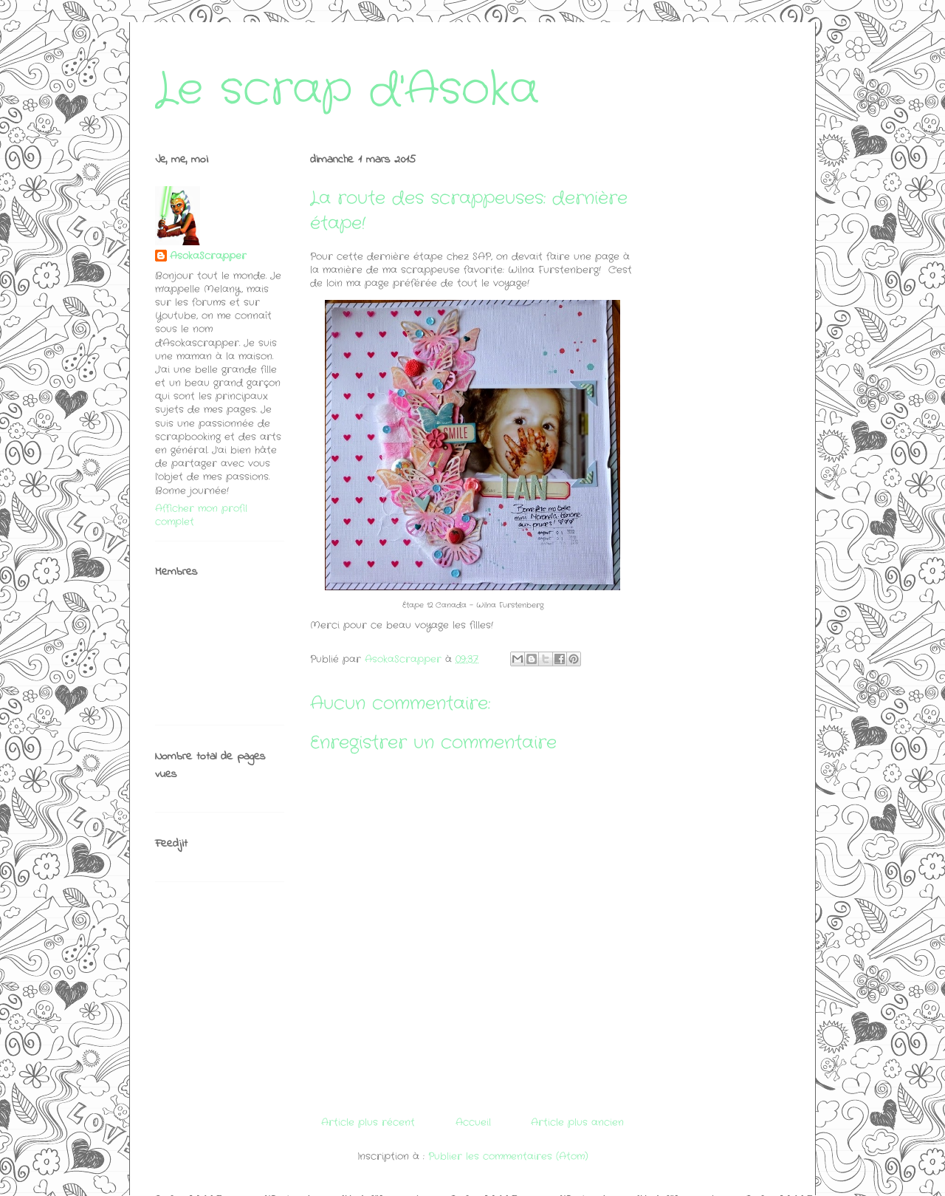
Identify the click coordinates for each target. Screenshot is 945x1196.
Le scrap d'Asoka (347, 90)
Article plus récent (368, 1122)
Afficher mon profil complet (201, 515)
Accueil (473, 1122)
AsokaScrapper (208, 256)
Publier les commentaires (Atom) (508, 1156)
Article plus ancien (577, 1122)
